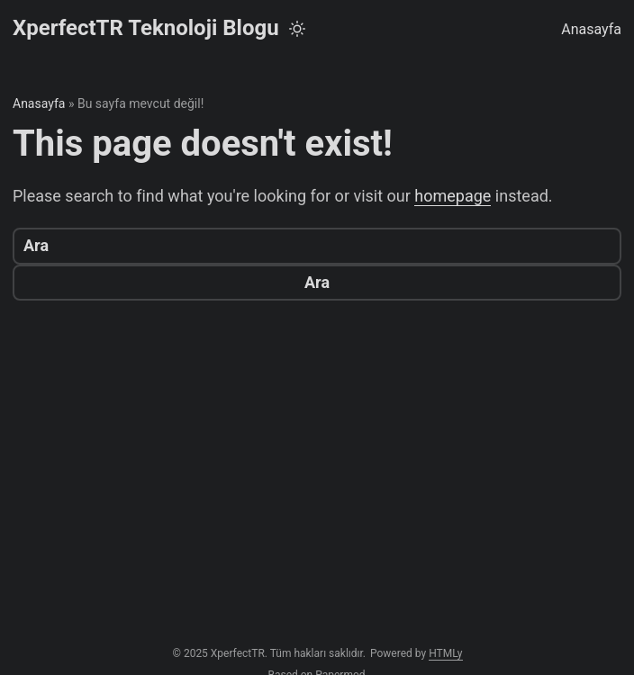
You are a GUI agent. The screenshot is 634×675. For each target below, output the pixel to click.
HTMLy (445, 653)
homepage (452, 195)
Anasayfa (591, 29)
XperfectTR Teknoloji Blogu (146, 27)
